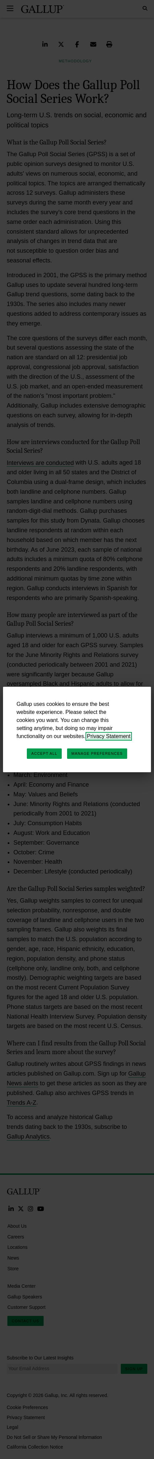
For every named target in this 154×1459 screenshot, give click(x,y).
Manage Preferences (97, 753)
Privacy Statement (109, 736)
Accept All (44, 753)
